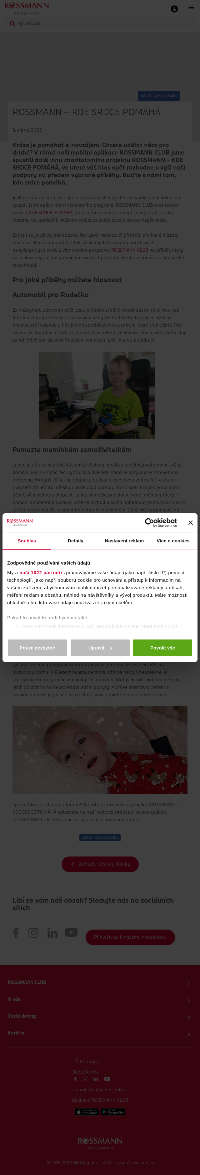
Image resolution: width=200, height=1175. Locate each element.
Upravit (100, 647)
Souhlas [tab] (27, 540)
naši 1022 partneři (40, 572)
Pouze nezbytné (37, 647)
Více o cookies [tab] (173, 540)
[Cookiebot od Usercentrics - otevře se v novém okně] (149, 522)
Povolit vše (162, 647)
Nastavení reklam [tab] (124, 540)
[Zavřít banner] (190, 523)
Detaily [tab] (75, 540)
